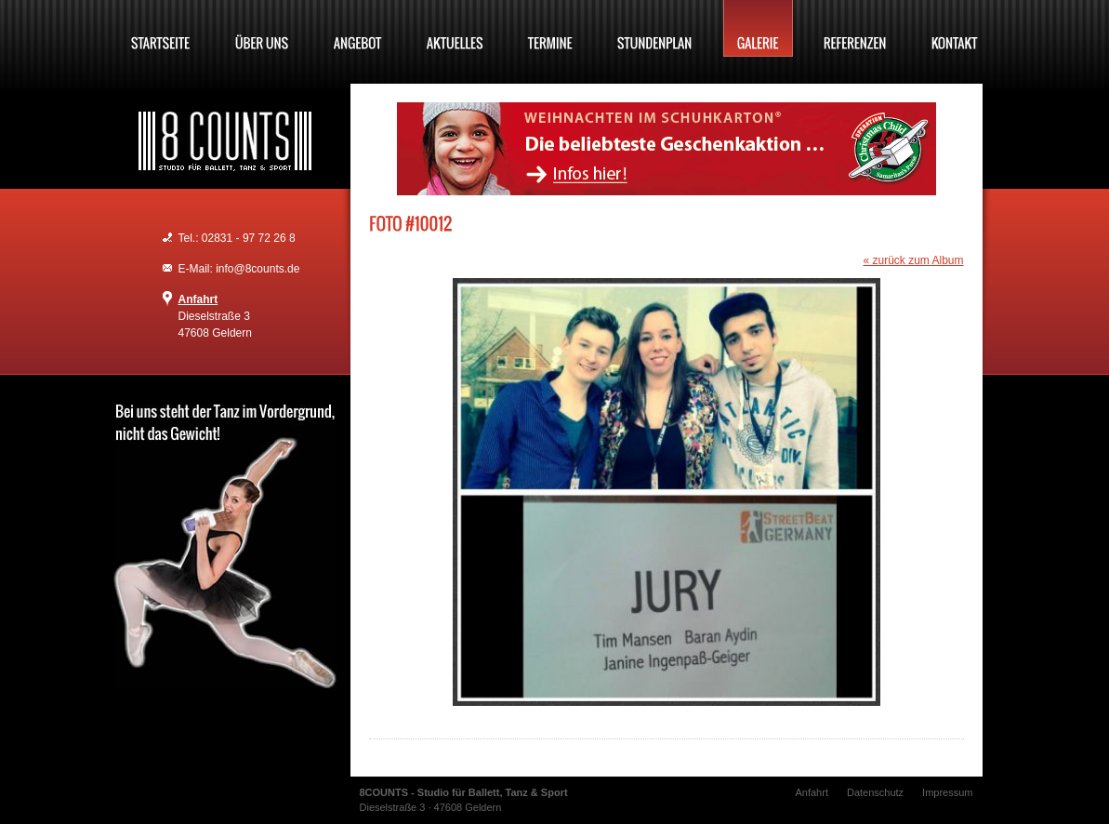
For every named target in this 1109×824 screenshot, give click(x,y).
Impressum (947, 792)
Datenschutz (875, 792)
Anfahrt (198, 299)
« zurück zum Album (913, 260)
